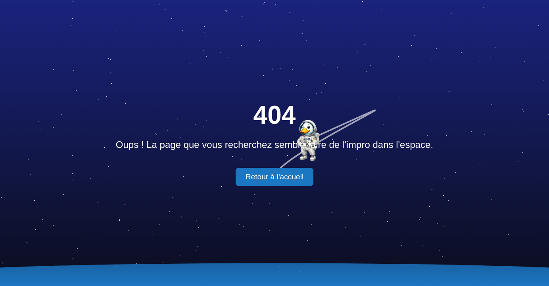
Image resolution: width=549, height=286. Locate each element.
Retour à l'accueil (275, 177)
